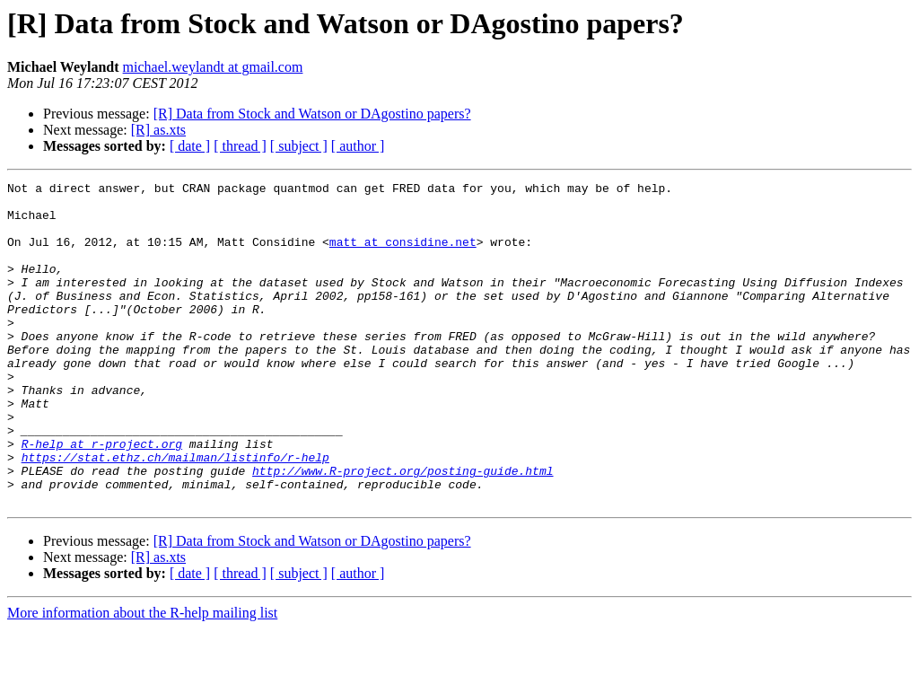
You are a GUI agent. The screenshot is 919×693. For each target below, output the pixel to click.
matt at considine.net (403, 255)
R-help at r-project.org (102, 497)
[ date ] (190, 146)
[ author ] (358, 146)
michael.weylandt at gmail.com (213, 67)
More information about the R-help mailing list (142, 677)
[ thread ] (240, 146)
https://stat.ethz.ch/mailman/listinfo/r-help (175, 513)
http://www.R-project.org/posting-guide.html (402, 530)
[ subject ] (299, 146)
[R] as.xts (158, 129)
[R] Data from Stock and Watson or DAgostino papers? (312, 113)
